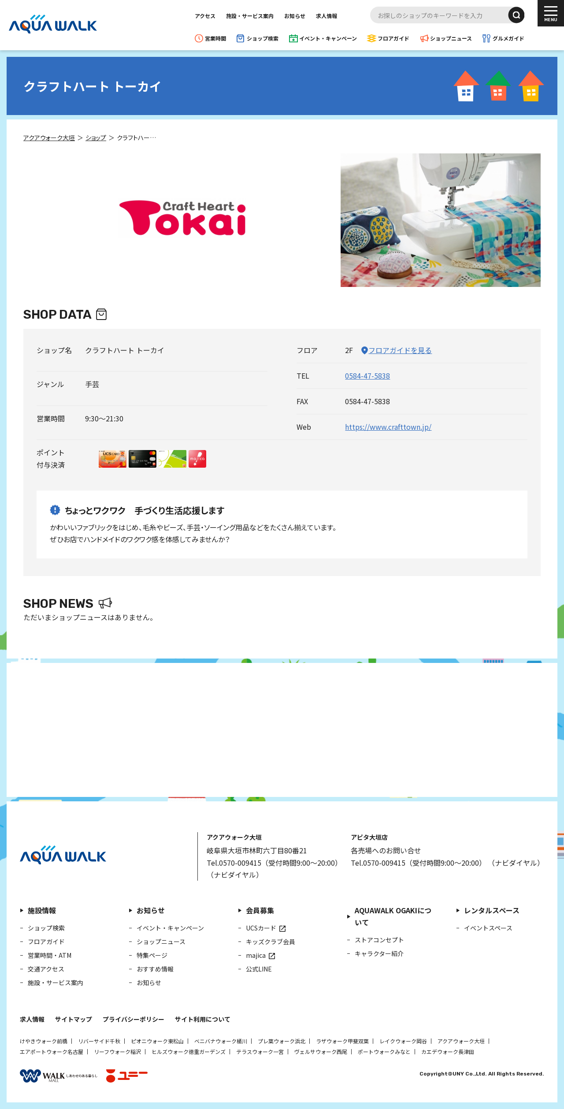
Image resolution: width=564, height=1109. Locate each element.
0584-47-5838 (367, 375)
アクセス (205, 15)
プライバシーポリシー (133, 1019)
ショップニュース (451, 38)
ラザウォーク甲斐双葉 (342, 1041)
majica (256, 955)
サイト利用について (202, 1019)
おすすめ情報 (155, 968)
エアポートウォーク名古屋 (51, 1051)
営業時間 (215, 38)
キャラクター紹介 (379, 953)
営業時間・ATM (49, 955)
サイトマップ (73, 1019)
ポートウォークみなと (384, 1051)
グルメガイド (508, 38)
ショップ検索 (262, 38)
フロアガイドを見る (400, 350)
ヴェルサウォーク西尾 (320, 1051)
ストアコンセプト (379, 939)
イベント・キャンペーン (328, 38)
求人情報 (326, 15)
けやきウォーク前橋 (43, 1041)
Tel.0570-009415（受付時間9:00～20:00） (274, 862)
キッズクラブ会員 (270, 941)
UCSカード (261, 927)
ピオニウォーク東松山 (157, 1041)
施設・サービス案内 (250, 15)
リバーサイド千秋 (99, 1041)
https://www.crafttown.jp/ (388, 426)
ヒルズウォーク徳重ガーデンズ (189, 1051)
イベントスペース (488, 927)
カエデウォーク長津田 (447, 1051)
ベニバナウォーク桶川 (220, 1041)
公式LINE (259, 968)
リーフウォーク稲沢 (117, 1051)
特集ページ (152, 955)
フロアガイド (393, 38)
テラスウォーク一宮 (260, 1051)
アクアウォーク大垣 (461, 1041)
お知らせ (294, 15)
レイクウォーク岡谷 (403, 1041)
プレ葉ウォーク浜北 (281, 1041)
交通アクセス (46, 968)
